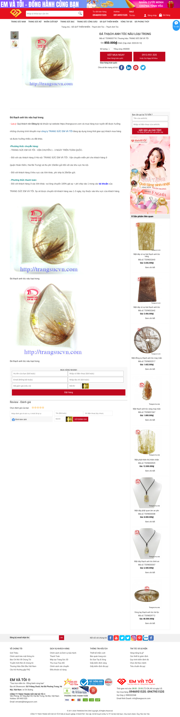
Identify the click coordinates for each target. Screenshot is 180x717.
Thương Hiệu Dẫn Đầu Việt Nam (23, 666)
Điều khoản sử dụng (58, 670)
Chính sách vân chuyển (59, 666)
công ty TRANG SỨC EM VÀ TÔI (57, 131)
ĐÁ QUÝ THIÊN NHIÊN (109, 22)
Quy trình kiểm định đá (139, 660)
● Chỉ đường (28, 690)
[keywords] (50, 14)
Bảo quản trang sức (98, 656)
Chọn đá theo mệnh (138, 663)
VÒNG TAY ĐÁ (126, 22)
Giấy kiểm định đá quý (99, 666)
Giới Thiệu (14, 653)
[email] (44, 637)
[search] (81, 14)
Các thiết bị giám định (139, 656)
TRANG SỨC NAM (18, 22)
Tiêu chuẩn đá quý (137, 666)
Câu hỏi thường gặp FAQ (20, 670)
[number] (110, 49)
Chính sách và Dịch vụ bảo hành (63, 653)
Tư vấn (176, 27)
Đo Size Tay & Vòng (98, 660)
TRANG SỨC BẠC (67, 22)
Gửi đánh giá (81, 419)
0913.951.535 (149, 56)
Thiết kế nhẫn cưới (97, 653)
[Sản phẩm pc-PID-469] (150, 175)
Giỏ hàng (164, 15)
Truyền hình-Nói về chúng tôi (21, 663)
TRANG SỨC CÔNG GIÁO (87, 22)
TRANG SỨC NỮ (34, 22)
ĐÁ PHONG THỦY (142, 22)
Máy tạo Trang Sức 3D (59, 660)
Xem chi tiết (150, 267)
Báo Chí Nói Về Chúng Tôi (20, 660)
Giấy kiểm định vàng (98, 663)
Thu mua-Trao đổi (57, 663)
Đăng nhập (150, 15)
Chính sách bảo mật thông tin (22, 656)
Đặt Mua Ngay (116, 56)
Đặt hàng (68, 392)
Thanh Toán (55, 656)
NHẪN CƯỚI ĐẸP (51, 22)
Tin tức (132, 15)
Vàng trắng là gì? (137, 653)
